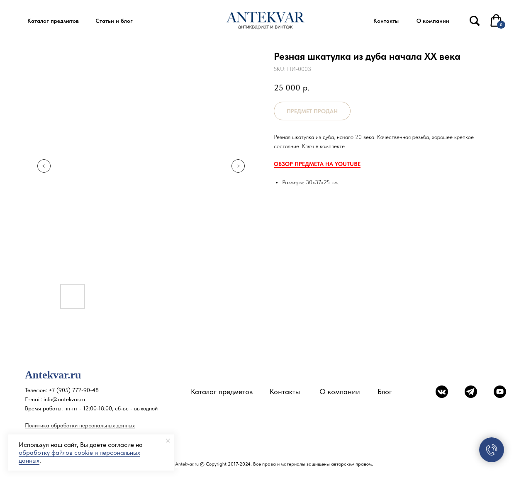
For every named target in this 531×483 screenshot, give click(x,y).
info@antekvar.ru (64, 399)
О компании (339, 391)
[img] (474, 20)
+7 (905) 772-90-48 (74, 390)
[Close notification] (168, 441)
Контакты (285, 391)
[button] (53, 21)
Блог (385, 391)
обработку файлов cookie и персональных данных (79, 456)
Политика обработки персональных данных (80, 425)
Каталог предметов (222, 391)
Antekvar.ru (187, 464)
